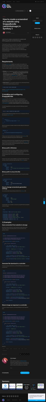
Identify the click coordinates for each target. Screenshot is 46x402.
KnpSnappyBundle (5, 103)
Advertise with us (9, 1)
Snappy (3, 98)
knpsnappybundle (5, 350)
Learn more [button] (31, 397)
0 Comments (5, 372)
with (3, 1)
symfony (4, 348)
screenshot (7, 348)
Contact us (18, 1)
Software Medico (23, 360)
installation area (9, 72)
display (22, 348)
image (19, 348)
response (25, 348)
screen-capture (15, 348)
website (11, 348)
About (14, 1)
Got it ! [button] (37, 400)
